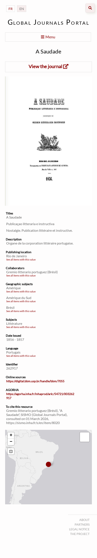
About (84, 520)
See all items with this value (21, 259)
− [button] (11, 442)
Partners (82, 524)
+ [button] (11, 435)
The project (80, 534)
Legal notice (79, 529)
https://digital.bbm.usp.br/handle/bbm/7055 (35, 381)
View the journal (48, 66)
